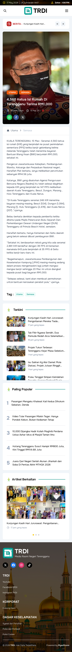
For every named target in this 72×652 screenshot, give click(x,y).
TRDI (12, 645)
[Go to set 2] (36, 535)
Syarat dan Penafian (12, 623)
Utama (12, 92)
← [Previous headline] (57, 23)
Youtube (6, 582)
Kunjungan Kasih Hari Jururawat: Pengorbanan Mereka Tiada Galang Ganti (36, 24)
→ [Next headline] (63, 23)
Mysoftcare (63, 645)
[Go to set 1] (33, 535)
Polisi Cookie (9, 634)
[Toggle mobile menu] (66, 10)
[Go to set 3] (38, 535)
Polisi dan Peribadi (11, 629)
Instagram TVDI (10, 592)
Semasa (25, 92)
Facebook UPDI (10, 587)
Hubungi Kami (9, 608)
